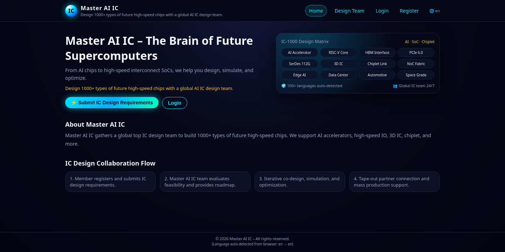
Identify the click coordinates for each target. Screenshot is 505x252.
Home (316, 10)
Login (382, 10)
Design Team (349, 10)
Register (409, 10)
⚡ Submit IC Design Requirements (112, 102)
